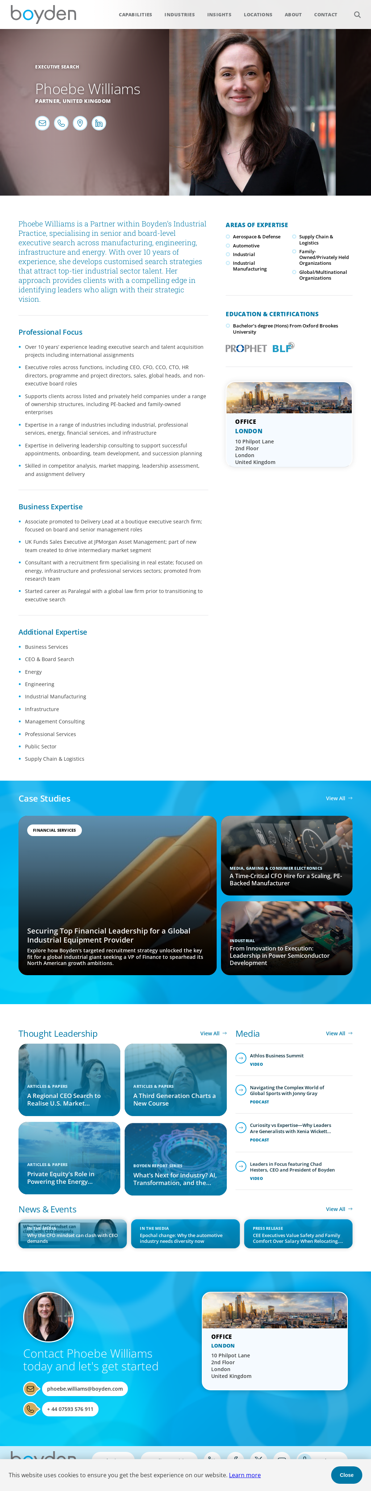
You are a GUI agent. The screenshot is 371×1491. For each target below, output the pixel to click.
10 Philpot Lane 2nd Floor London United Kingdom (255, 451)
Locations (258, 14)
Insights (219, 14)
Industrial (244, 254)
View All (335, 798)
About (293, 14)
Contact (325, 14)
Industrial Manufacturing (250, 266)
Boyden (43, 14)
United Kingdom (87, 100)
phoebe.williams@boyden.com (85, 1388)
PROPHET (244, 346)
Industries (179, 14)
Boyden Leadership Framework (282, 346)
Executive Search (57, 67)
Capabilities (135, 14)
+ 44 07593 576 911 (70, 1409)
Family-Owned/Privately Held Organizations (324, 257)
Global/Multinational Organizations (323, 275)
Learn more (245, 1475)
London (248, 431)
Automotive (246, 245)
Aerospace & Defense (256, 236)
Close (347, 1475)
